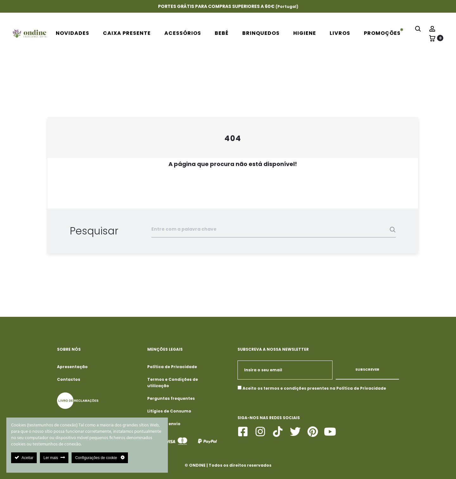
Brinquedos (261, 33)
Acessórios (182, 33)
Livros (340, 33)
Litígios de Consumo (169, 411)
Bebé (222, 33)
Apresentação (72, 366)
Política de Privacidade (172, 366)
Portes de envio (163, 423)
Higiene (304, 33)
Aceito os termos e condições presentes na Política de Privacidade (314, 388)
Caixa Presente (127, 33)
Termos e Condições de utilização (172, 382)
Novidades (72, 33)
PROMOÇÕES (382, 33)
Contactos (68, 379)
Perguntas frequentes (171, 398)
